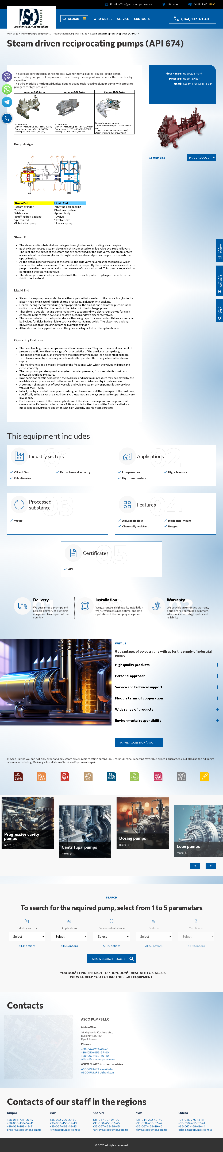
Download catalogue (219, 268)
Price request (200, 157)
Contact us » (157, 157)
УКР (197, 4)
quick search (219, 309)
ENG (212, 4)
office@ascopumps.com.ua (135, 4)
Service (123, 18)
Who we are (103, 18)
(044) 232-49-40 (195, 19)
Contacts (142, 18)
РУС (204, 4)
